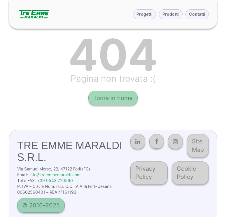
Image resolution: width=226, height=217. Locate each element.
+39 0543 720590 (55, 180)
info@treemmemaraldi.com (54, 174)
